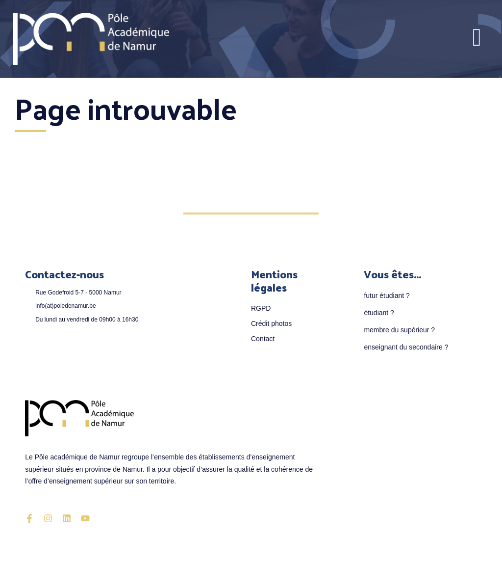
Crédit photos (271, 323)
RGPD (261, 308)
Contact (263, 339)
